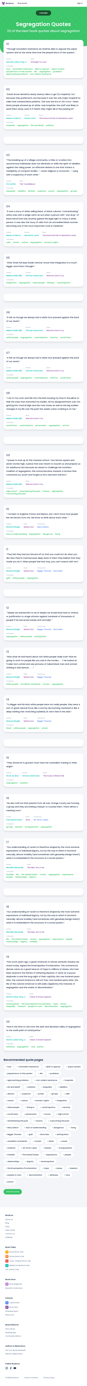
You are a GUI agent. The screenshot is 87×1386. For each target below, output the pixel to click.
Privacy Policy (49, 1378)
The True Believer (27, 184)
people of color (35, 1006)
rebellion (22, 191)
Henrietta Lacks (31, 235)
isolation (24, 783)
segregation (45, 71)
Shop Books (22, 3)
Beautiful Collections (14, 1288)
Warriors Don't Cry (55, 275)
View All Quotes (12, 1192)
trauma (45, 491)
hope (55, 1004)
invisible (10, 874)
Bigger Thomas (44, 571)
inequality (10, 191)
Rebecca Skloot (13, 118)
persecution (40, 425)
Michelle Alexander (15, 867)
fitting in (51, 283)
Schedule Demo (11, 1311)
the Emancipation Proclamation (36, 1004)
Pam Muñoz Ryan (14, 820)
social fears (65, 337)
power (51, 191)
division (31, 191)
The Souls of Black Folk (53, 776)
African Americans (34, 275)
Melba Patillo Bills (14, 275)
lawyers (19, 827)
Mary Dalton (43, 527)
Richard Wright (13, 527)
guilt (8, 578)
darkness (10, 1047)
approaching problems (17, 74)
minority (54, 337)
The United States (29, 874)
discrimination (51, 1006)
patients (50, 125)
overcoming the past (16, 493)
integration (11, 283)
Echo (28, 820)
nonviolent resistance (22, 69)
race (33, 1047)
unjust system (57, 69)
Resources (9, 1315)
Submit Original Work (14, 1354)
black (8, 728)
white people (39, 283)
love (8, 69)
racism (16, 242)
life (35, 71)
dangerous (48, 534)
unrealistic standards (30, 684)
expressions (67, 874)
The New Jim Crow (35, 867)
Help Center (10, 1230)
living (57, 534)
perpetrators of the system (19, 71)
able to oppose (42, 69)
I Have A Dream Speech (40, 997)
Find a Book (10, 1329)
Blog (7, 1223)
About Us (9, 1219)
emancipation (12, 1004)
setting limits (40, 636)
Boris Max (58, 571)
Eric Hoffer (11, 184)
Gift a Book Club (12, 1269)
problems (57, 71)
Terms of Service (31, 1378)
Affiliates (9, 1237)
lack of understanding (16, 534)
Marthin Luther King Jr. (16, 62)
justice (40, 1047)
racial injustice (63, 283)
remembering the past (29, 491)
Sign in (79, 3)
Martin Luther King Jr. (16, 997)
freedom (22, 1006)
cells (8, 242)
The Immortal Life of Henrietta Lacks (56, 118)
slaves (63, 1004)
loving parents (31, 827)
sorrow (65, 425)
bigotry (32, 877)
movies (46, 684)
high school (11, 491)
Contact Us (10, 1234)
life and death (37, 125)
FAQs (7, 1226)
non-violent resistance (40, 74)
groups (73, 191)
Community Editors (13, 1336)
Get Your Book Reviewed (15, 1350)
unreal (44, 728)
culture (24, 242)
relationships (21, 877)
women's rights (51, 242)
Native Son (29, 527)
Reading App (10, 1332)
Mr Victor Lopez (41, 820)
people (9, 877)
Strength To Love (39, 62)
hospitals (10, 125)
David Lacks (30, 118)
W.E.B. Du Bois (12, 776)
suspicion (41, 191)
